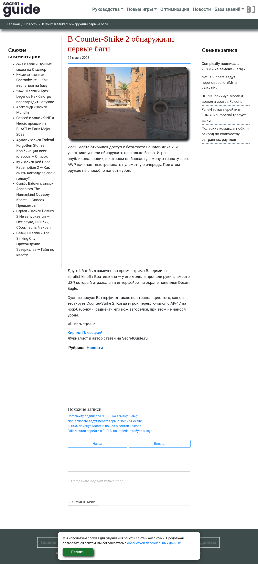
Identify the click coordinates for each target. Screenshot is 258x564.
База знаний (227, 9)
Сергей (22, 118)
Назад (97, 444)
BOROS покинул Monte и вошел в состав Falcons (104, 426)
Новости (202, 9)
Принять (77, 552)
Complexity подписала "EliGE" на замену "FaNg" (103, 416)
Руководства (106, 9)
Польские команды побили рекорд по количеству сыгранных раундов (225, 134)
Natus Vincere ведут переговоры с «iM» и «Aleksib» (219, 82)
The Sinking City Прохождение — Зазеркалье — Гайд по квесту (35, 244)
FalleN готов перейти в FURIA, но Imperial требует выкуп (110, 431)
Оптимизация (174, 9)
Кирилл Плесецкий (85, 332)
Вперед (159, 444)
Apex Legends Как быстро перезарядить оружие (35, 96)
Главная (13, 24)
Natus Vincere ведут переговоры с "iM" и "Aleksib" (105, 421)
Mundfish (24, 112)
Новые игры (140, 9)
